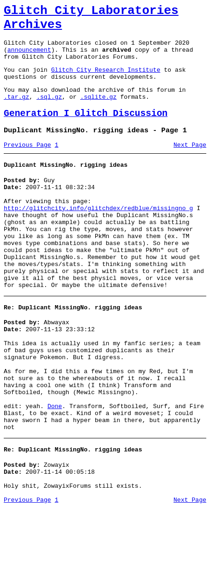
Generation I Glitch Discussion (86, 130)
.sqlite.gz (98, 112)
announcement (29, 58)
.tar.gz (16, 112)
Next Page (190, 164)
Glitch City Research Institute (105, 80)
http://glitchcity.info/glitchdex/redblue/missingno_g (98, 235)
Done (55, 466)
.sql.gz (49, 112)
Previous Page (27, 164)
